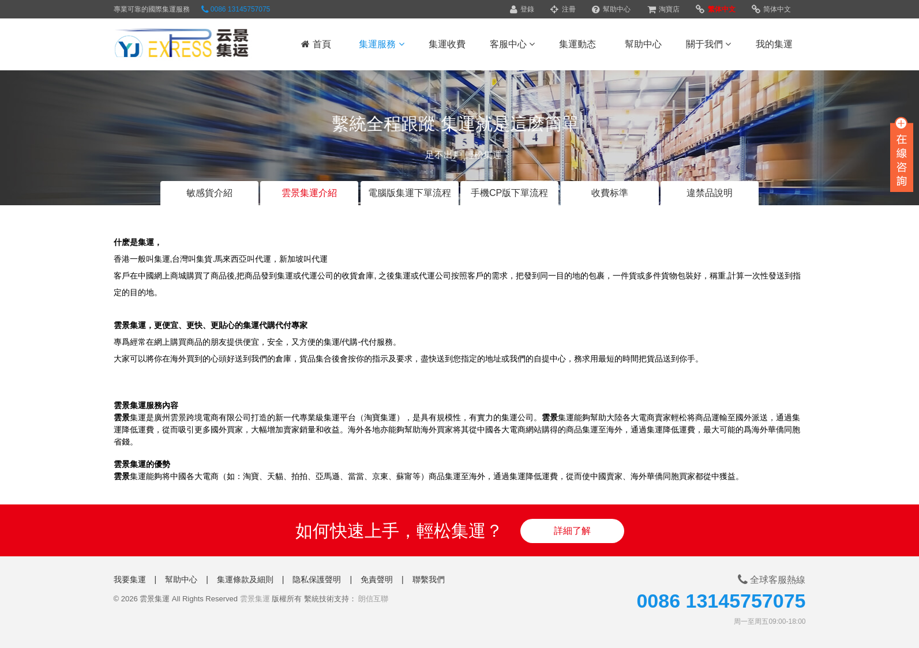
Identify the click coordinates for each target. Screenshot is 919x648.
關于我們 (708, 44)
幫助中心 (611, 9)
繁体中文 (715, 9)
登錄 (522, 9)
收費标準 (609, 193)
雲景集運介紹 (309, 193)
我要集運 (130, 579)
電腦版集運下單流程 (409, 193)
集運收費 (447, 44)
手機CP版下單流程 (509, 193)
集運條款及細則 (245, 579)
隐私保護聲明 (316, 579)
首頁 (316, 44)
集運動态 (577, 44)
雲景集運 (255, 598)
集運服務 (381, 44)
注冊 (562, 9)
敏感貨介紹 (209, 193)
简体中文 (771, 9)
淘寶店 (663, 9)
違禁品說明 (710, 193)
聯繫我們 (428, 579)
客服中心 (512, 44)
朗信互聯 (373, 598)
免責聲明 (377, 579)
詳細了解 (572, 531)
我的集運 (774, 44)
